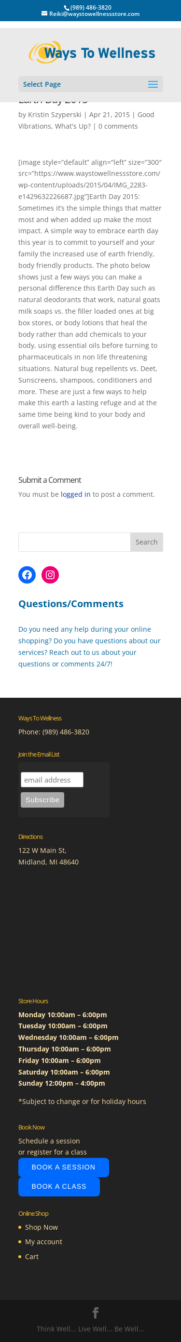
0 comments (118, 126)
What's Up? (73, 126)
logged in (76, 494)
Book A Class (59, 1186)
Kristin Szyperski (55, 114)
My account (43, 1241)
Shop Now (41, 1227)
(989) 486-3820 (65, 731)
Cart (32, 1256)
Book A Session (64, 1167)
